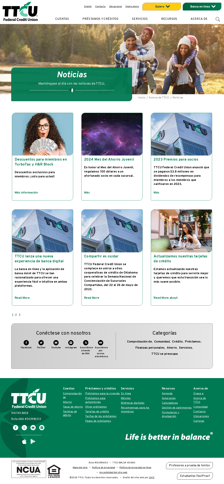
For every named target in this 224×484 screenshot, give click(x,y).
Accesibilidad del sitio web (113, 472)
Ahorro (172, 348)
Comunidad (162, 342)
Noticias (178, 97)
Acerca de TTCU (159, 97)
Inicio (141, 97)
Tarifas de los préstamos (100, 416)
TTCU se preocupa (164, 354)
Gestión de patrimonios (177, 408)
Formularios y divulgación (170, 414)
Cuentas (62, 19)
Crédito (177, 342)
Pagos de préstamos (98, 421)
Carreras (198, 421)
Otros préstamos (96, 407)
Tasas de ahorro (73, 407)
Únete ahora (132, 6)
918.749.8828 (19, 413)
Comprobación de (139, 342)
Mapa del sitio (80, 467)
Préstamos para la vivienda (102, 393)
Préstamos (193, 342)
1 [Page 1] (12, 315)
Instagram (71, 346)
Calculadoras (170, 403)
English (88, 6)
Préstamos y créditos (100, 19)
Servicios (140, 19)
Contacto (100, 6)
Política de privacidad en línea (135, 467)
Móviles (126, 398)
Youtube (56, 346)
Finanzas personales (149, 348)
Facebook (26, 346)
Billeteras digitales (133, 403)
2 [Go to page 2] (16, 315)
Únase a (198, 393)
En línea (126, 393)
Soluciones (169, 398)
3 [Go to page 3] (19, 315)
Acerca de (199, 19)
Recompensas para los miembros (135, 409)
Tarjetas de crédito (97, 411)
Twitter (41, 346)
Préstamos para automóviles (95, 400)
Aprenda (167, 393)
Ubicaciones (115, 6)
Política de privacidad (103, 467)
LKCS (151, 477)
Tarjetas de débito (70, 413)
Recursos (169, 19)
